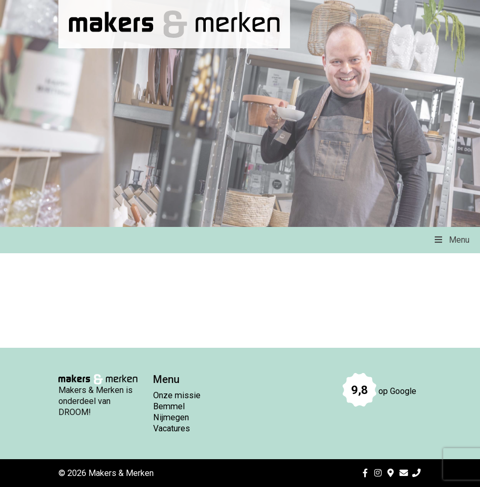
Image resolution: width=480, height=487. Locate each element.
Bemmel (169, 406)
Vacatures (171, 428)
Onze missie (177, 395)
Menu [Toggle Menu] (451, 240)
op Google (379, 391)
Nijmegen (171, 417)
